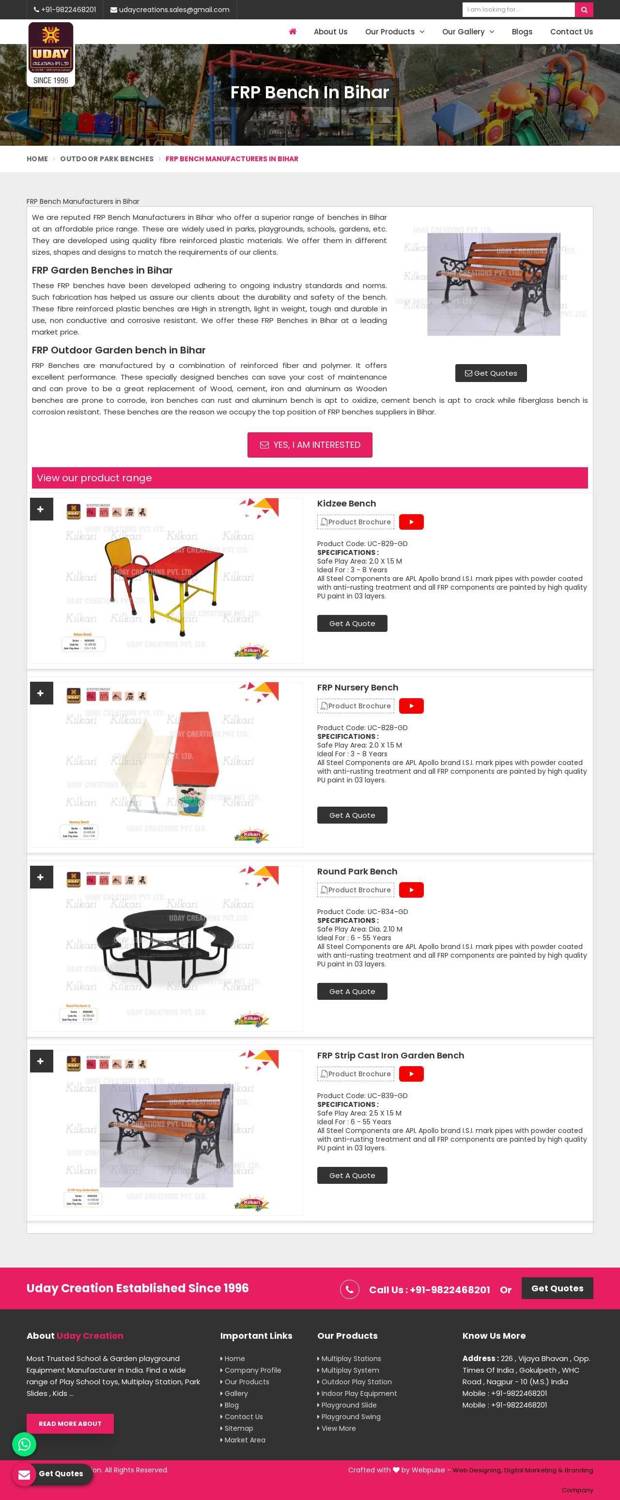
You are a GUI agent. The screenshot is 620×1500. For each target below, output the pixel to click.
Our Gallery (468, 32)
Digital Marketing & (533, 1470)
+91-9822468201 (65, 10)
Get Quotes (491, 373)
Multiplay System (348, 1370)
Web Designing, (477, 1470)
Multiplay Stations (349, 1358)
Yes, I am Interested (310, 445)
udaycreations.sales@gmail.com (170, 10)
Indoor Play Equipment (357, 1393)
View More (336, 1428)
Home (37, 159)
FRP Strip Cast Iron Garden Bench (391, 1055)
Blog (229, 1405)
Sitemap (236, 1428)
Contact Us (571, 32)
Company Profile (250, 1370)
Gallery (234, 1393)
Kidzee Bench (346, 503)
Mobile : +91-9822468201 (505, 1393)
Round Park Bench (357, 871)
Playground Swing (349, 1417)
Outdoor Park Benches (107, 159)
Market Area (242, 1440)
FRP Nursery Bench (358, 687)
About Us (331, 32)
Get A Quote (352, 623)
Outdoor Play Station (354, 1382)
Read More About (70, 1423)
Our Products (395, 32)
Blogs (522, 32)
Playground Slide (347, 1405)
